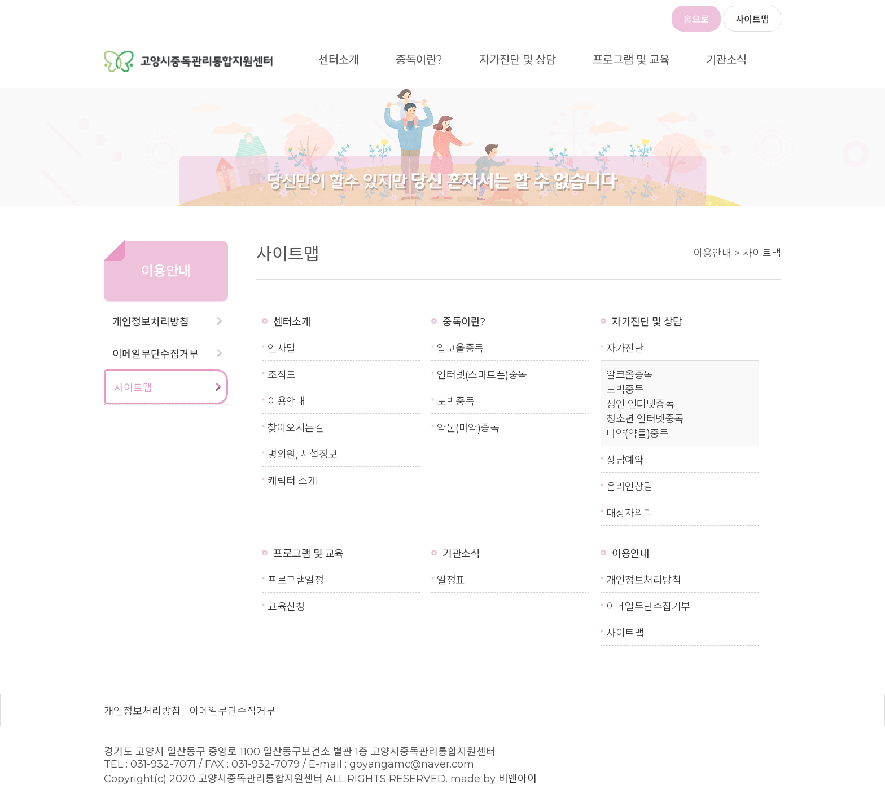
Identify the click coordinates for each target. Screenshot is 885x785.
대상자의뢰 (629, 513)
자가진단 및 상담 (517, 60)
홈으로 (696, 19)
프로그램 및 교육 (631, 60)
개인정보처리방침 (150, 322)
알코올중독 (460, 348)
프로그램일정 (295, 580)
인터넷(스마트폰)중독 (482, 375)
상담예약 (624, 460)
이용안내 (286, 401)
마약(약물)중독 (637, 433)
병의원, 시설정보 (303, 454)
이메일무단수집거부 (155, 354)
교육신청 (286, 607)
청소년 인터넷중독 (645, 419)
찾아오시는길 (295, 428)
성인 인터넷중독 (640, 404)
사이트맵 (752, 19)
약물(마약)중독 (468, 428)
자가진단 (624, 348)
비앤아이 (517, 779)
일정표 (451, 580)
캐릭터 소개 (292, 481)
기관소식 (726, 60)
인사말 (282, 348)
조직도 (282, 375)
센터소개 (338, 60)
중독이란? (419, 60)
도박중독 (455, 401)
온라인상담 (629, 486)
